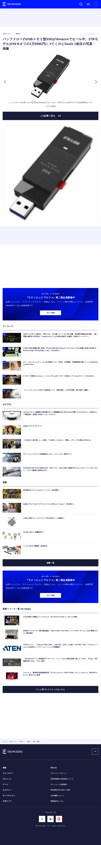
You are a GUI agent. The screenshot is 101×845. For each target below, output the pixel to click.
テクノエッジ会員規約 (58, 784)
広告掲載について (57, 796)
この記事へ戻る (50, 116)
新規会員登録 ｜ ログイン (96, 4)
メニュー (88, 4)
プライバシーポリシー (58, 773)
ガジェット (7, 779)
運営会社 (53, 768)
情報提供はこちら (57, 801)
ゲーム (5, 784)
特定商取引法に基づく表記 (60, 790)
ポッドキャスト (9, 796)
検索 (81, 4)
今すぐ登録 (50, 313)
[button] (5, 82)
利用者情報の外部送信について (62, 779)
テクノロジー (8, 773)
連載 (4, 768)
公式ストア (7, 801)
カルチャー (7, 790)
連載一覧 (50, 563)
